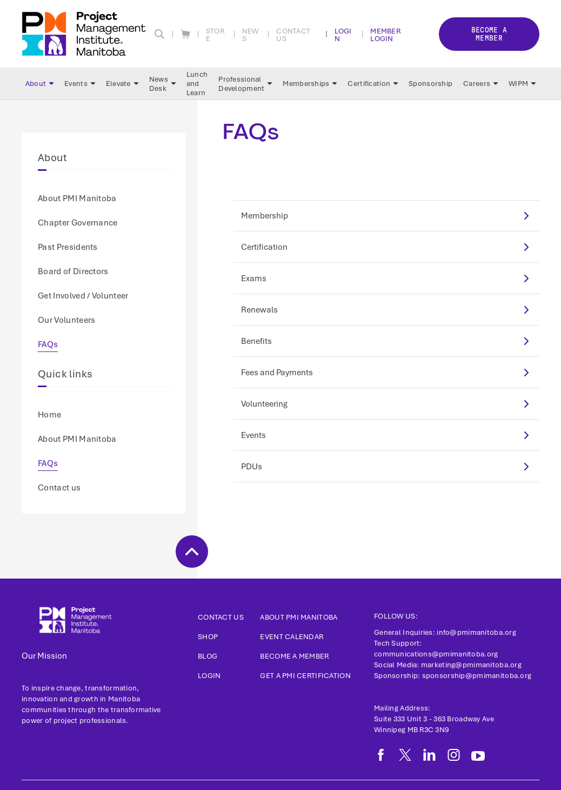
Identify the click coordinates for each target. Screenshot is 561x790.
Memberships (310, 83)
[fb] (381, 755)
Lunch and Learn (197, 83)
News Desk (162, 84)
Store (215, 34)
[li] (429, 755)
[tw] (405, 755)
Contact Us (293, 34)
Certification (373, 83)
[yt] (478, 756)
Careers (480, 83)
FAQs (48, 344)
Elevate (122, 83)
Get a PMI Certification (305, 675)
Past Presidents (68, 247)
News (250, 34)
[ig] (453, 755)
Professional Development (245, 84)
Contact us (59, 487)
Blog (207, 656)
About (39, 83)
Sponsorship (430, 83)
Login (343, 34)
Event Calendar (291, 636)
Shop (208, 636)
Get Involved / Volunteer (83, 295)
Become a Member (294, 656)
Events (79, 83)
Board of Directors (73, 271)
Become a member (489, 34)
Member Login (385, 34)
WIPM (522, 83)
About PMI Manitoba (77, 198)
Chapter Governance (78, 222)
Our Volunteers (66, 320)
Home (49, 414)
